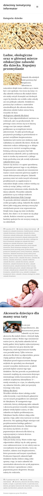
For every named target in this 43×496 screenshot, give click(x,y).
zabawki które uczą (11, 162)
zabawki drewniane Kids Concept (17, 197)
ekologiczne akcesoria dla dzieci (19, 239)
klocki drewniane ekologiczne (20, 247)
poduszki (20, 488)
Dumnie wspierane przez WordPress (15, 493)
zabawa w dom (13, 258)
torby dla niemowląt (11, 437)
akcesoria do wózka (27, 482)
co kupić (10, 484)
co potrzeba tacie (32, 484)
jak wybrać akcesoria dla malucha (19, 486)
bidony (37, 482)
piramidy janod (19, 249)
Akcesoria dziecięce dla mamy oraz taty (21, 315)
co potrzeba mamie (20, 484)
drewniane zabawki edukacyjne (13, 235)
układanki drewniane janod (19, 254)
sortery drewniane (26, 251)
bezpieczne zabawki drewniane (13, 231)
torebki (29, 488)
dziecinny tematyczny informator (17, 6)
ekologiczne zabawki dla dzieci (16, 115)
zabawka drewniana (15, 260)
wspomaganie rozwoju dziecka (13, 256)
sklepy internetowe (30, 229)
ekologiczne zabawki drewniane (13, 243)
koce (32, 486)
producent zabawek (31, 249)
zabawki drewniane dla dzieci (20, 264)
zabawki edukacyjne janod (11, 268)
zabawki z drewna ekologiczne (25, 274)
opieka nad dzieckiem (10, 488)
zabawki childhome (28, 260)
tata (25, 488)
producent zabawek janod (11, 251)
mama (37, 486)
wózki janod (32, 254)
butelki (5, 484)
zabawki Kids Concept (26, 270)
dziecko (20, 229)
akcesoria (17, 482)
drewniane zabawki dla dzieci (25, 233)
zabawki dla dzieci (9, 262)
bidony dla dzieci (10, 390)
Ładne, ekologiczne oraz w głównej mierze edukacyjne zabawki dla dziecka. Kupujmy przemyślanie (20, 62)
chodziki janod (28, 231)
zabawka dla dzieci (25, 258)
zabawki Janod (13, 270)
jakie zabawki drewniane (19, 245)
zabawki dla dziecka (21, 262)
